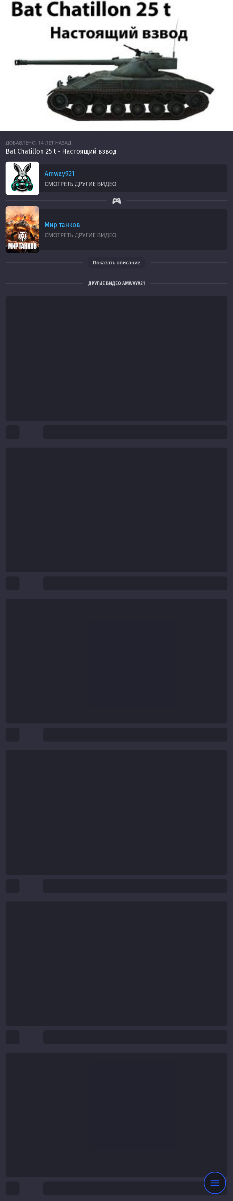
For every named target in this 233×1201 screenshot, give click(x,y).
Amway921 (60, 173)
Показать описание (116, 262)
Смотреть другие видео (80, 184)
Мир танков (62, 224)
